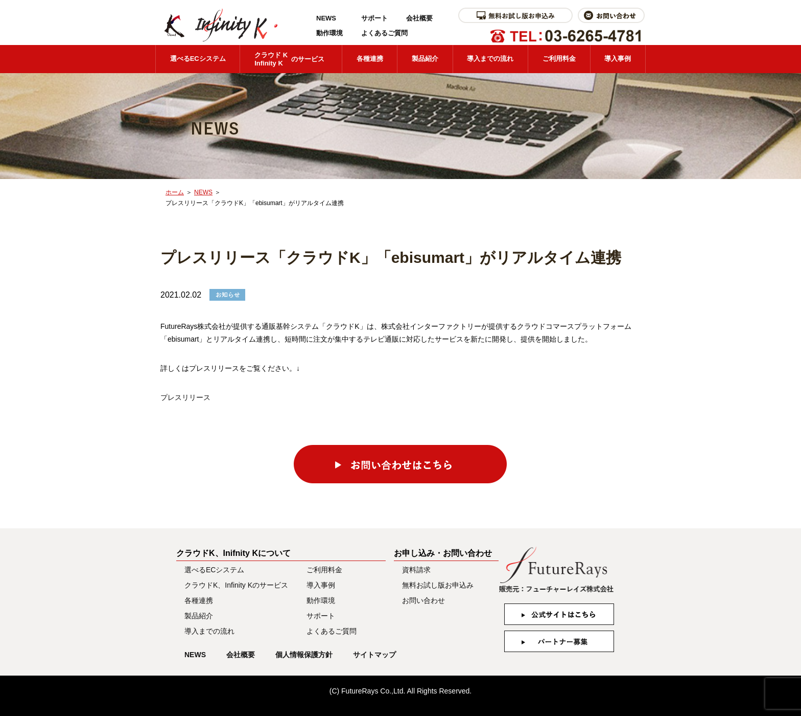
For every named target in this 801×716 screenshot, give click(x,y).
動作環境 (329, 33)
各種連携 (370, 58)
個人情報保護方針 (304, 655)
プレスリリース (185, 397)
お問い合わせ (423, 600)
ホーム (175, 192)
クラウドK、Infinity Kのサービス (236, 585)
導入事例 (617, 58)
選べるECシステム (198, 58)
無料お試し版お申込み (438, 585)
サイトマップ (374, 655)
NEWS (326, 18)
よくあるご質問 (384, 33)
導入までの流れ (490, 58)
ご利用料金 (559, 58)
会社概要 (419, 18)
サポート (374, 18)
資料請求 (416, 570)
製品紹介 (425, 58)
